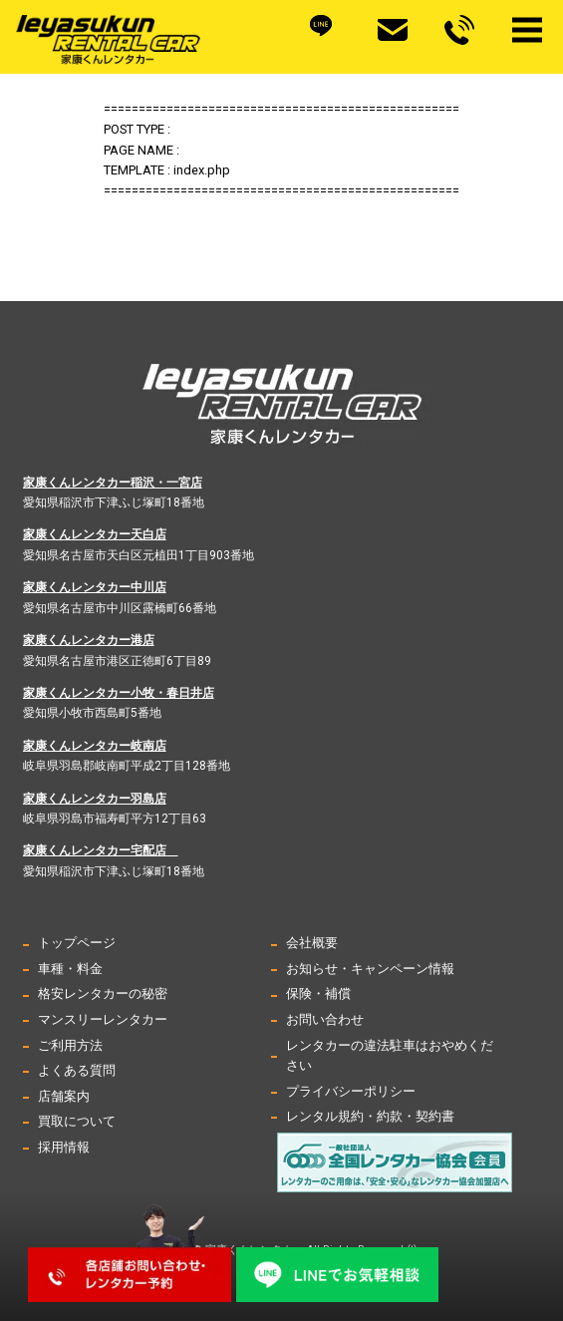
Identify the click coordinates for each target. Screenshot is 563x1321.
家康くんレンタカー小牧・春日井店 (118, 693)
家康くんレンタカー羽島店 (94, 799)
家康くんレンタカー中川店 (94, 587)
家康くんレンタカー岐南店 (94, 746)
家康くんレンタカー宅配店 (100, 850)
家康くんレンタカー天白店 (94, 534)
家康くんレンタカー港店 (88, 640)
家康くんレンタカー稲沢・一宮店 (112, 483)
